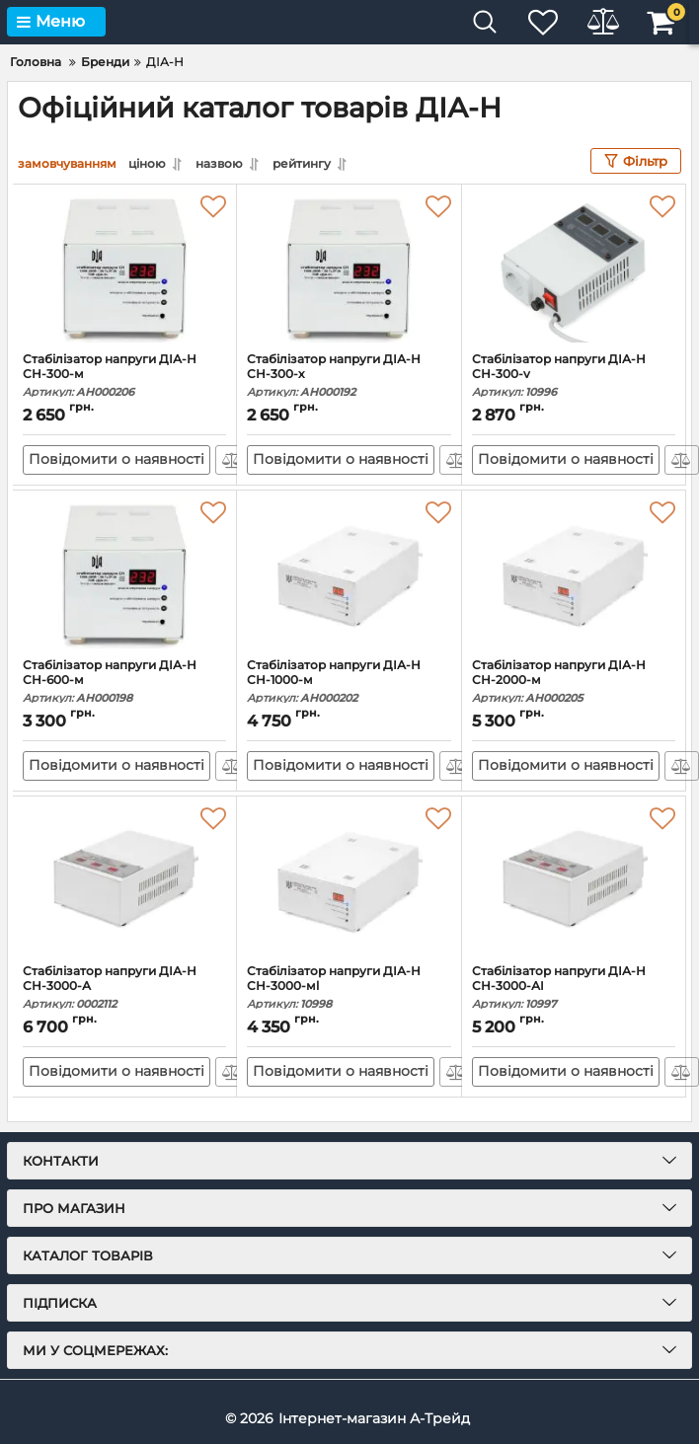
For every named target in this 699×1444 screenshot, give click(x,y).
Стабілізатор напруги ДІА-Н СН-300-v (573, 375)
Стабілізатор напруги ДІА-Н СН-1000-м (348, 681)
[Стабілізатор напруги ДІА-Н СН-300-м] (124, 268)
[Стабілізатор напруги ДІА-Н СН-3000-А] (124, 880)
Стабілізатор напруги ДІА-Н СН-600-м (124, 681)
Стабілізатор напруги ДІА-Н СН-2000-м (573, 681)
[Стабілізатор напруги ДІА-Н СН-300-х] (348, 268)
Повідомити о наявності (116, 460)
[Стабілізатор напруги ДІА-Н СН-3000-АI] (573, 880)
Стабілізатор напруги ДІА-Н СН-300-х (348, 375)
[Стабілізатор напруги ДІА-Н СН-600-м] (124, 574)
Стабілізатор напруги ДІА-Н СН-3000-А (124, 987)
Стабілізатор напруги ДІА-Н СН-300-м (124, 375)
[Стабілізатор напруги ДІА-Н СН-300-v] (573, 268)
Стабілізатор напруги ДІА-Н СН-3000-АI (573, 987)
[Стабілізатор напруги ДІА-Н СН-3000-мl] (348, 880)
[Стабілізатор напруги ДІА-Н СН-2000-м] (573, 574)
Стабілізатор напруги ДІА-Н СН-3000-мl (348, 987)
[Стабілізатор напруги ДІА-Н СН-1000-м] (348, 574)
